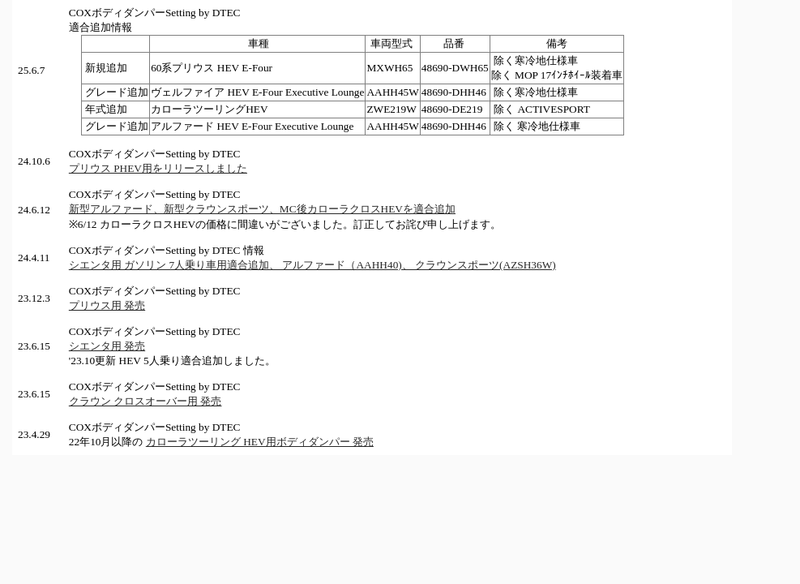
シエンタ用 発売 (107, 346)
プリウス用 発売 (107, 305)
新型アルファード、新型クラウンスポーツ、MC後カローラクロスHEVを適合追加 (262, 209)
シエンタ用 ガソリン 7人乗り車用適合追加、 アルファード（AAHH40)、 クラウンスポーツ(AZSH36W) (312, 265)
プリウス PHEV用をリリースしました (158, 168)
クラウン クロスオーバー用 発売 (145, 401)
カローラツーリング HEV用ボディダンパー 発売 (260, 442)
